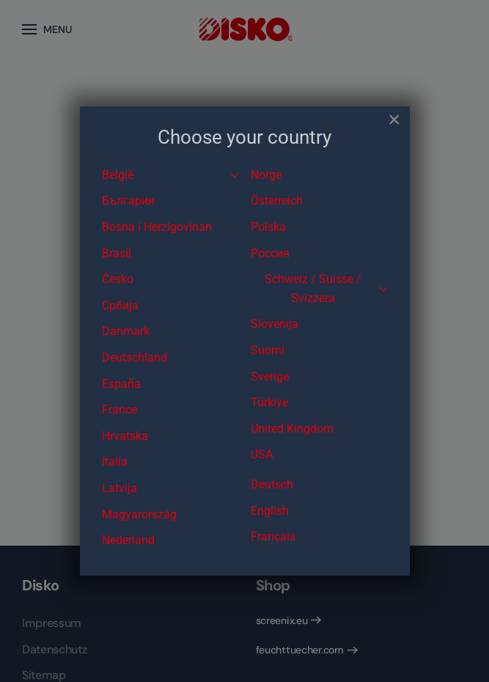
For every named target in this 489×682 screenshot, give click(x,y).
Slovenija (274, 324)
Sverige (270, 377)
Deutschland (134, 357)
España (121, 384)
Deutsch (272, 484)
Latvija (119, 488)
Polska (268, 227)
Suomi (267, 350)
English (270, 511)
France (119, 410)
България (128, 201)
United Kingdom (292, 429)
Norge (266, 175)
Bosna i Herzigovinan (157, 227)
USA (262, 454)
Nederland (128, 540)
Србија (120, 305)
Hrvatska (125, 436)
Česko (117, 279)
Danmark (126, 331)
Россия (270, 253)
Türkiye (269, 402)
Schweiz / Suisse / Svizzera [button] (326, 288)
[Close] (394, 119)
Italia (115, 462)
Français (273, 536)
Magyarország (139, 514)
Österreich (277, 201)
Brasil (116, 253)
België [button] (170, 175)
